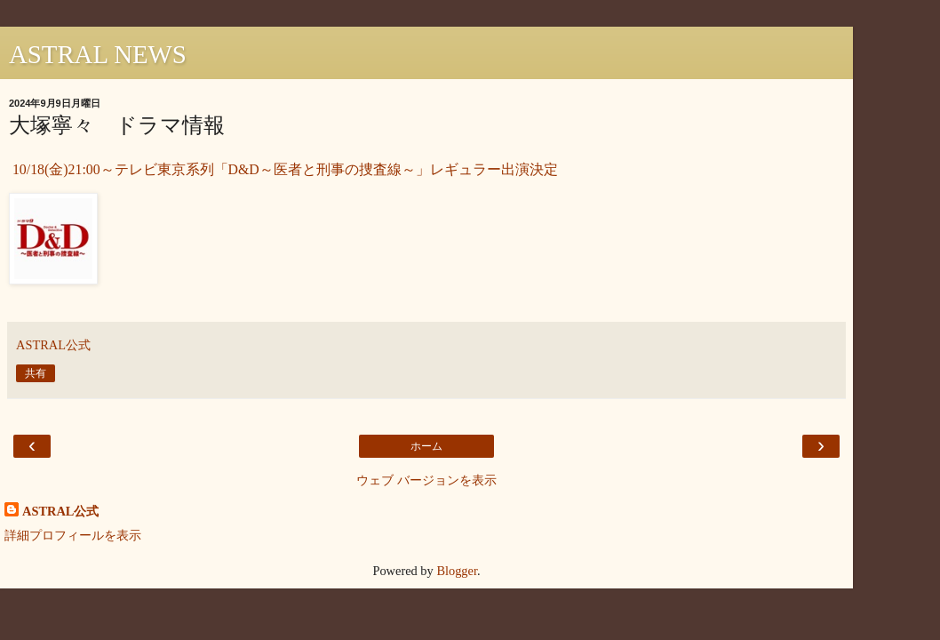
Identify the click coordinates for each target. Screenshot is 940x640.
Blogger (456, 571)
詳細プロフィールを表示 (72, 535)
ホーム (426, 446)
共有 (35, 373)
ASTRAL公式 (60, 511)
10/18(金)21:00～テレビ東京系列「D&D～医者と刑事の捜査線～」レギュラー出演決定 (283, 169)
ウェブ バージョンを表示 (426, 480)
